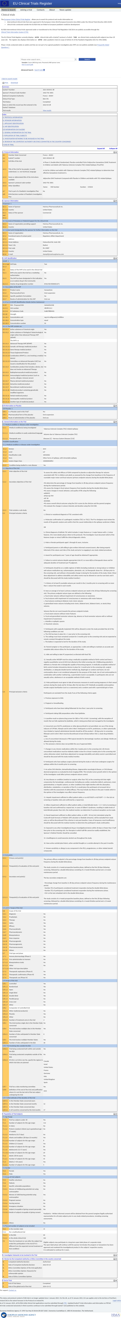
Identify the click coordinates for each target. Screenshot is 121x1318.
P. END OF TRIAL (8, 145)
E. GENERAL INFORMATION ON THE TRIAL (17, 133)
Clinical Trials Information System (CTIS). (15, 32)
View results (47, 110)
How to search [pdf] (27, 64)
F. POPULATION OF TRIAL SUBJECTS (15, 136)
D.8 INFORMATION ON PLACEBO (14, 129)
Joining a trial (26, 9)
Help (119, 3)
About (52, 9)
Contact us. (12, 1290)
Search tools (38, 70)
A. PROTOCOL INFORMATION (13, 117)
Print (5, 83)
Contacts (41, 9)
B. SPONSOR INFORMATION (12, 120)
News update (65, 9)
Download (14, 83)
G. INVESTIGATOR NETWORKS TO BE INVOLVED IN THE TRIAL (23, 139)
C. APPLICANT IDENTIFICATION (13, 123)
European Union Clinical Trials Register (17, 19)
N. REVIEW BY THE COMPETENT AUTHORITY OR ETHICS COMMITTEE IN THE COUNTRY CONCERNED (37, 142)
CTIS (65, 1303)
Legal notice (117, 1301)
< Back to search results (9, 79)
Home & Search (8, 9)
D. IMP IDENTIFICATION (11, 126)
